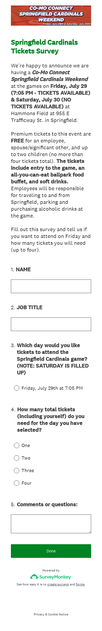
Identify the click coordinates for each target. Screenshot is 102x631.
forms (80, 584)
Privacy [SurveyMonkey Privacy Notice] (39, 614)
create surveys (58, 584)
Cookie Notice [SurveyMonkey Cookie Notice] (58, 614)
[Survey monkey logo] (51, 576)
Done (51, 550)
